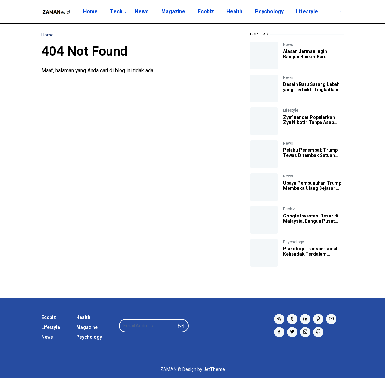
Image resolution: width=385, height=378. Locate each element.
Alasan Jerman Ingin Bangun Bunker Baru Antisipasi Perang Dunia (309, 56)
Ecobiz (289, 209)
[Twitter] (326, 12)
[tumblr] (292, 319)
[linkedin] (305, 319)
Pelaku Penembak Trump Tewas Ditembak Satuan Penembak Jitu (310, 155)
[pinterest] (318, 319)
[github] (318, 332)
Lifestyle (290, 110)
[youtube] (331, 319)
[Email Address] (147, 326)
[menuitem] (90, 11)
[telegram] (279, 319)
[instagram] (305, 332)
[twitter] (292, 332)
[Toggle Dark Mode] (335, 11)
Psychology (293, 242)
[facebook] (279, 332)
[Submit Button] (181, 326)
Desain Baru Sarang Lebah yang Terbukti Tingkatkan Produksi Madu (311, 89)
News (288, 44)
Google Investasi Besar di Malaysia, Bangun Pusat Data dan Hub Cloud (310, 221)
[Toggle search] (341, 12)
